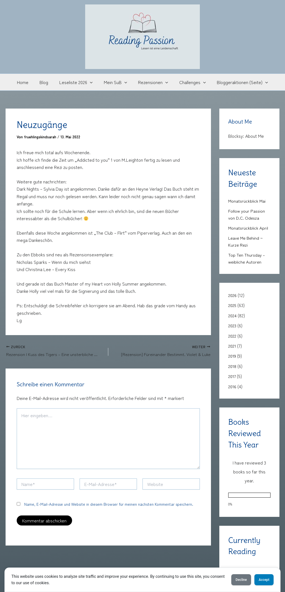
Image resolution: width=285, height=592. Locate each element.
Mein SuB (115, 82)
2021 (232, 344)
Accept (261, 580)
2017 (232, 374)
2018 (232, 364)
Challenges (188, 82)
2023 (232, 324)
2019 (232, 354)
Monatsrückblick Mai (247, 200)
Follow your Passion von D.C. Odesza (247, 214)
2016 (232, 384)
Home (29, 82)
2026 (232, 294)
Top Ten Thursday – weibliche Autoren (247, 257)
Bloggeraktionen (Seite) (235, 82)
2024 (232, 314)
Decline (231, 580)
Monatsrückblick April (248, 227)
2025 (232, 304)
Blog (48, 82)
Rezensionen (151, 82)
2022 (232, 334)
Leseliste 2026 (78, 82)
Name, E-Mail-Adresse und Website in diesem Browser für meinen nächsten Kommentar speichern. (108, 505)
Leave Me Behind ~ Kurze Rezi (246, 240)
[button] (92, 82)
